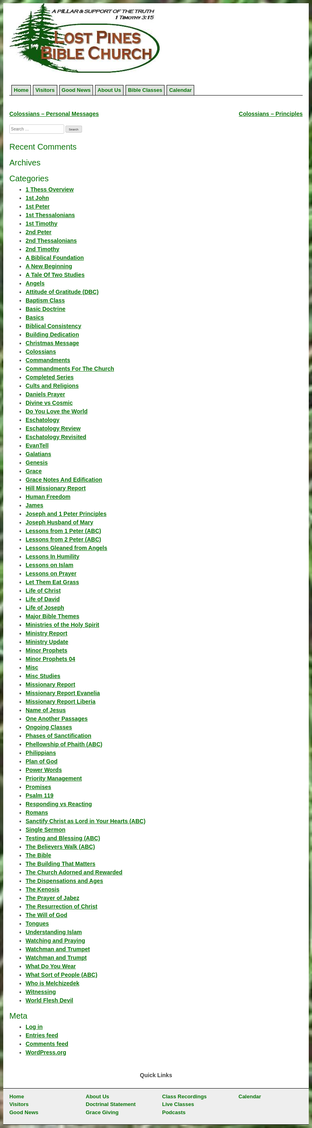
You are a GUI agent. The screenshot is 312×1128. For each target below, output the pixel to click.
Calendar (180, 90)
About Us (109, 90)
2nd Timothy (42, 249)
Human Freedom (48, 496)
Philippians (41, 753)
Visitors (44, 90)
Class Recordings (184, 1096)
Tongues (37, 923)
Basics (35, 317)
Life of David (43, 599)
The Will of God (46, 915)
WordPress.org (46, 1052)
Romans (37, 812)
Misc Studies (43, 676)
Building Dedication (52, 334)
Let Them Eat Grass (52, 582)
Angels (35, 283)
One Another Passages (57, 718)
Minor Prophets (46, 650)
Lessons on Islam (49, 565)
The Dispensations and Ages (64, 881)
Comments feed (47, 1044)
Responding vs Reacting (59, 804)
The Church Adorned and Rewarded (74, 872)
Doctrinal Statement (111, 1104)
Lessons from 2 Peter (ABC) (63, 539)
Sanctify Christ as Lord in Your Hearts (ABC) (85, 821)
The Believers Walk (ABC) (60, 846)
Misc (32, 667)
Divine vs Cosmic (49, 403)
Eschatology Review (53, 428)
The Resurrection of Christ (62, 906)
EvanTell (37, 445)
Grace (34, 471)
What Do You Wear (51, 966)
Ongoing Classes (49, 727)
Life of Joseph (45, 607)
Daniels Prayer (45, 394)
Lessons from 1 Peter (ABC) (63, 531)
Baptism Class (45, 300)
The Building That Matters (60, 864)
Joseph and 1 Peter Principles (66, 514)
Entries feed (42, 1035)
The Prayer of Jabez (52, 898)
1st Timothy (41, 223)
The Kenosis (42, 889)
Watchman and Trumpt (56, 957)
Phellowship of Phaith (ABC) (64, 744)
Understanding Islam (54, 932)
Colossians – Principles (271, 114)
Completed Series (50, 377)
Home (21, 90)
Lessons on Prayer (51, 573)
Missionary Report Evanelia (63, 693)
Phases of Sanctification (58, 735)
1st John (37, 198)
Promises (38, 787)
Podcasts (174, 1112)
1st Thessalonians (50, 215)
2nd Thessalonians (51, 240)
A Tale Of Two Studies (55, 275)
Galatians (38, 454)
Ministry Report (46, 633)
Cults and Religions (52, 386)
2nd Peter (39, 232)
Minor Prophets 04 (50, 659)
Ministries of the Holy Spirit (62, 625)
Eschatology (42, 420)
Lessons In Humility (52, 556)
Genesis (37, 462)
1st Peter (38, 206)
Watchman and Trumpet (58, 949)
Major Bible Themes (52, 616)
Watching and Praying (55, 940)
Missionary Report (50, 684)
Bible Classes (145, 90)
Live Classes (178, 1104)
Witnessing (41, 992)
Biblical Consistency (53, 326)
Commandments (48, 360)
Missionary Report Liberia (60, 701)
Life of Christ (43, 590)
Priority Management (54, 778)
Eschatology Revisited (56, 437)
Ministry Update (47, 642)
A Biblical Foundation (55, 257)
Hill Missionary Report (56, 488)
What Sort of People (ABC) (62, 975)
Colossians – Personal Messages (54, 114)
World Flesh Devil (49, 1000)
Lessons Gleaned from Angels (66, 548)
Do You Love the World (56, 411)
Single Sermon (45, 829)
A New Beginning (49, 266)
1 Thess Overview (50, 189)
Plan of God (42, 761)
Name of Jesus (46, 710)
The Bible (38, 855)
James (34, 505)
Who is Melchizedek (52, 983)
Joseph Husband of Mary (59, 522)
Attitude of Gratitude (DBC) (62, 292)
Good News (76, 90)
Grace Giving (102, 1112)
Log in (34, 1027)
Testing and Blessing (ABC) (63, 838)
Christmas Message (52, 343)
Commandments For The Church (70, 368)
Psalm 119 (40, 795)
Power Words (44, 770)
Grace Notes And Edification (64, 479)
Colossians (41, 351)
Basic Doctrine (45, 309)
